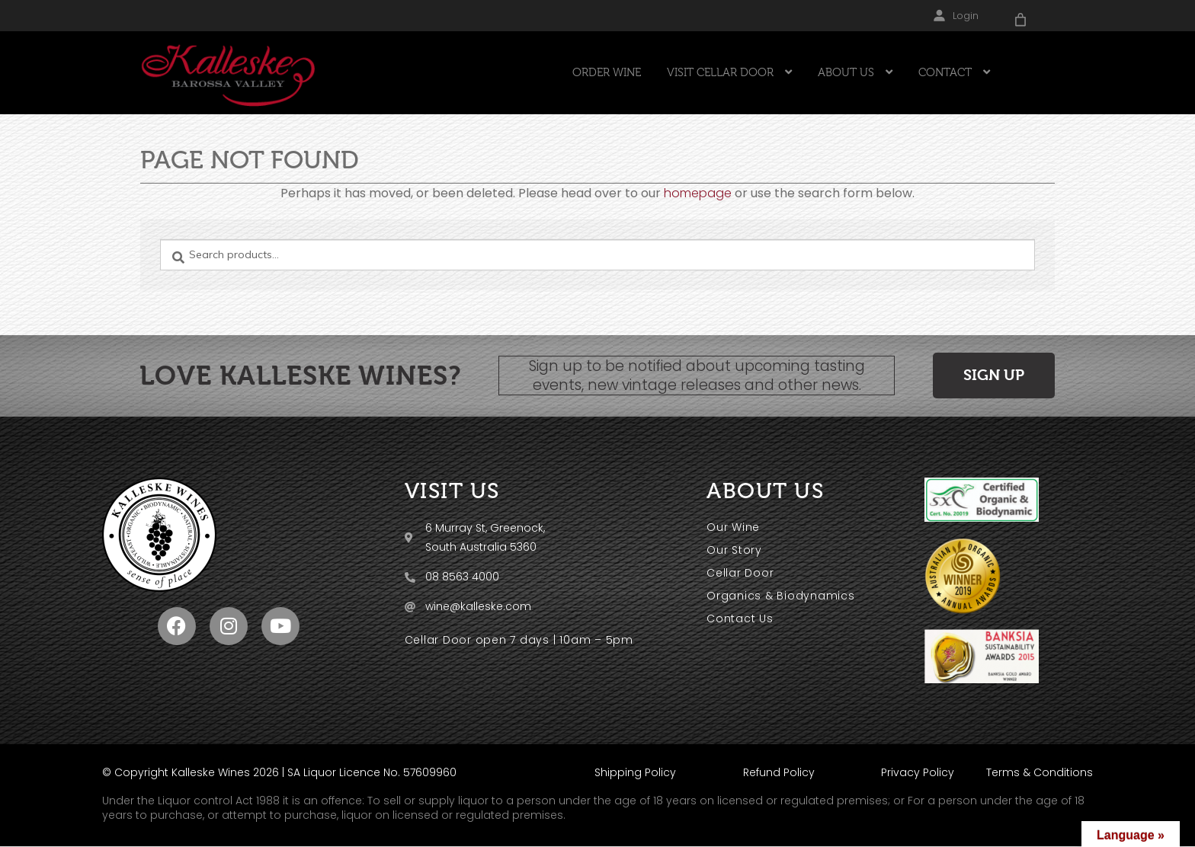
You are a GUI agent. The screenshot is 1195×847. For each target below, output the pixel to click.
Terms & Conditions (1039, 772)
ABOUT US (846, 72)
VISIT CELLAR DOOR (720, 72)
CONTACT (945, 72)
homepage (698, 193)
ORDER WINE (606, 72)
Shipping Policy (635, 772)
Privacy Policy (917, 772)
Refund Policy (779, 772)
